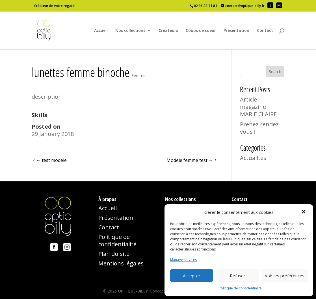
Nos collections (130, 30)
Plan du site (113, 254)
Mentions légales (121, 263)
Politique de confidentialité (240, 288)
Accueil (101, 30)
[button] (304, 212)
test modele (51, 160)
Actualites (253, 158)
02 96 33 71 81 (205, 5)
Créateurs (168, 30)
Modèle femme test (189, 160)
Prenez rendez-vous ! (260, 127)
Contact (265, 30)
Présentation (236, 30)
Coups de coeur (201, 30)
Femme (138, 75)
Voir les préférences (284, 275)
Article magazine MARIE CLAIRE (258, 107)
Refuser (237, 275)
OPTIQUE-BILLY (133, 291)
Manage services (183, 259)
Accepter (191, 275)
